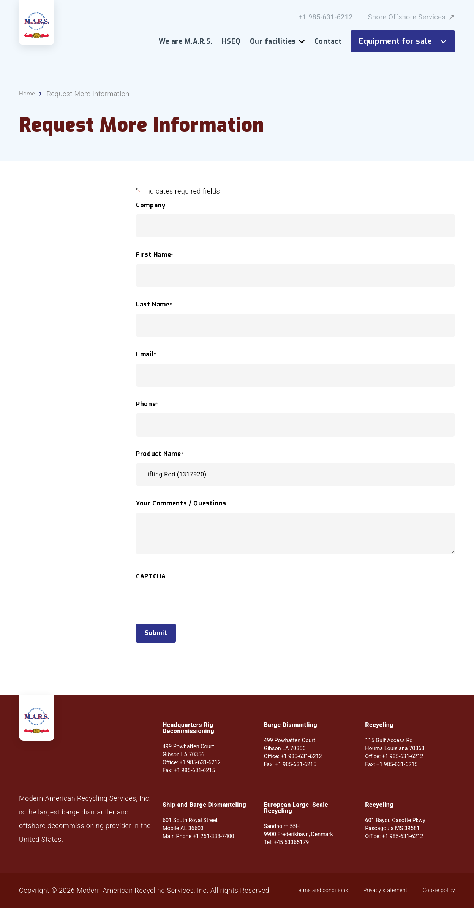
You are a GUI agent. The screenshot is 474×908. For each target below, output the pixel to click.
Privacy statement (131, 894)
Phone (147, 407)
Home (28, 97)
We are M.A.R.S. (186, 41)
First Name (155, 258)
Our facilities (277, 41)
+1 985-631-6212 (326, 17)
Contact (327, 41)
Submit (160, 638)
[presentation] (193, 617)
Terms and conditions (53, 894)
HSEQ (231, 41)
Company (150, 208)
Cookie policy (196, 894)
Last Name (154, 308)
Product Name (159, 457)
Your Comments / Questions (181, 507)
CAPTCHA (151, 579)
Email (146, 357)
